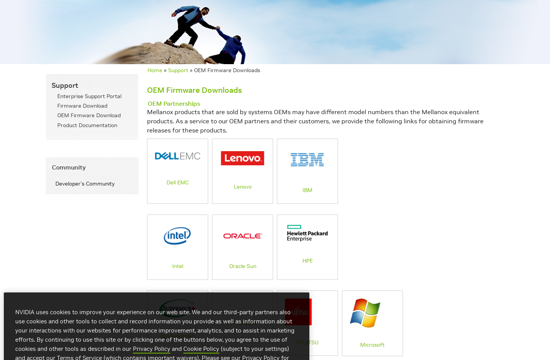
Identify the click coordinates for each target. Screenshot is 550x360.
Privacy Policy (151, 354)
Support (178, 70)
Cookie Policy (201, 354)
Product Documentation (87, 125)
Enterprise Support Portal (89, 96)
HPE (307, 244)
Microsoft (367, 323)
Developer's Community (85, 183)
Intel (177, 246)
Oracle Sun (242, 246)
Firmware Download (82, 105)
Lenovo (242, 168)
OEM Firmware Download (89, 115)
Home (154, 70)
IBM (307, 170)
